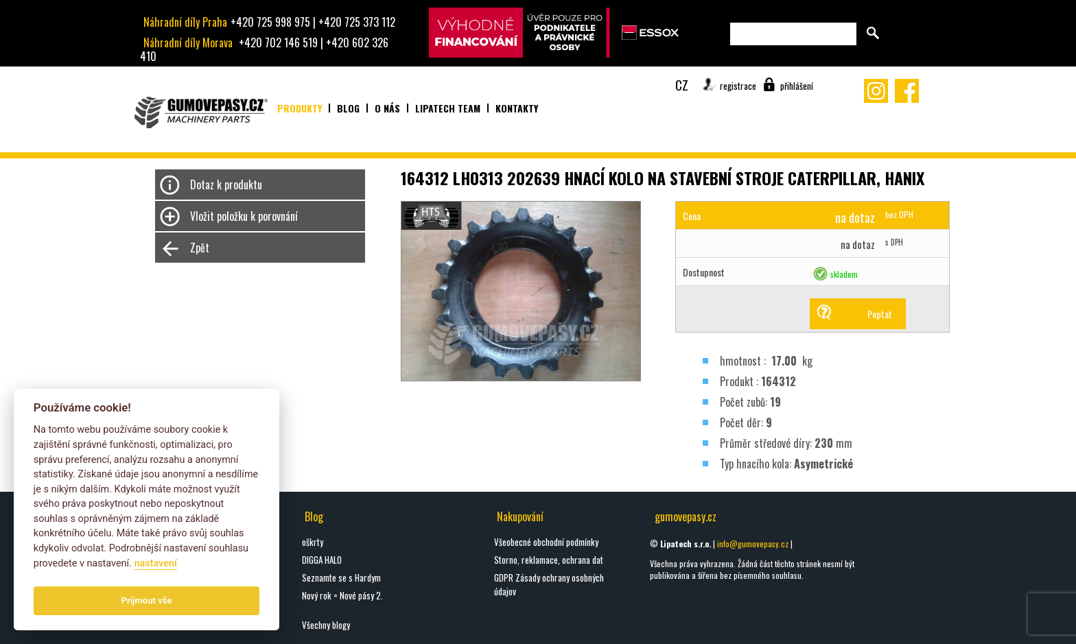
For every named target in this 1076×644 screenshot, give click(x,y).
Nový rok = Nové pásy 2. (342, 595)
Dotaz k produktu (226, 184)
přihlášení (796, 86)
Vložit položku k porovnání (244, 216)
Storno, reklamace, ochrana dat (548, 560)
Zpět (199, 247)
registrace (738, 86)
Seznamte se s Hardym (341, 577)
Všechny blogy (326, 625)
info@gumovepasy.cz (752, 543)
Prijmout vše (146, 600)
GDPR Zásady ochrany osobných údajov (549, 584)
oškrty (312, 542)
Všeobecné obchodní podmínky (546, 542)
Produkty (299, 108)
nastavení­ (155, 563)
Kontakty (516, 108)
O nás (387, 108)
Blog (348, 108)
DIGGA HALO (322, 560)
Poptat (879, 314)
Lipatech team (447, 108)
